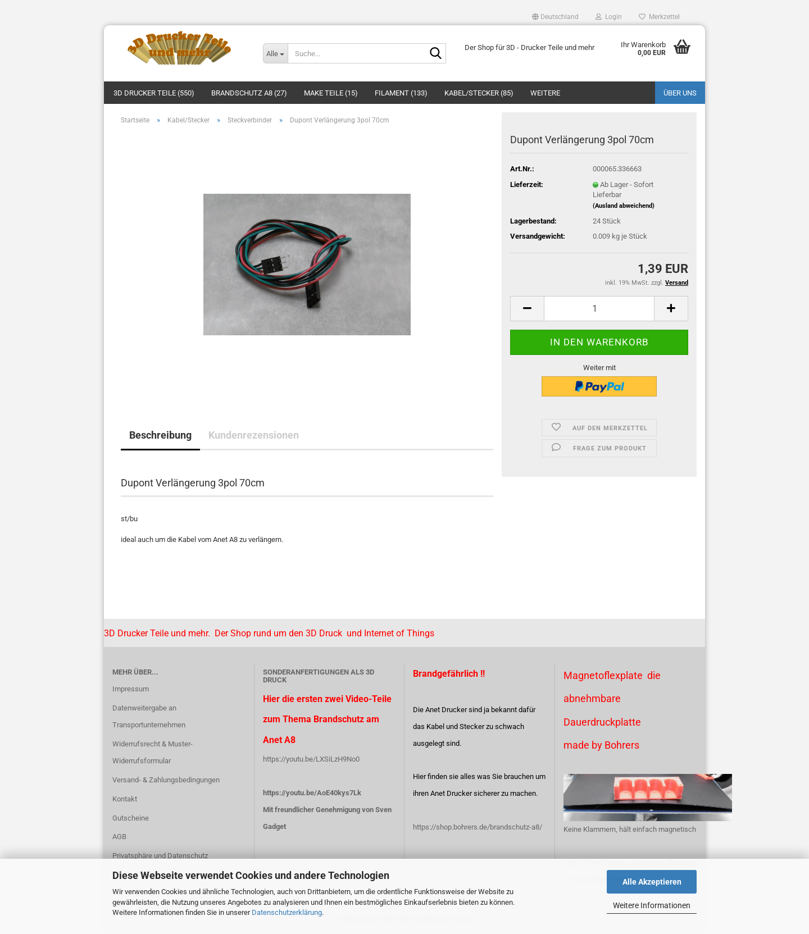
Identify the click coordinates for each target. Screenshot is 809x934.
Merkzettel (659, 17)
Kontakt (124, 799)
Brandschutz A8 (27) (249, 93)
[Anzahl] (599, 308)
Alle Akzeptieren (651, 881)
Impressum (130, 689)
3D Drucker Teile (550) (153, 93)
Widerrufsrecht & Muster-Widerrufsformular (152, 752)
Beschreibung (160, 435)
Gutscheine (130, 818)
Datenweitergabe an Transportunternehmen (148, 716)
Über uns (680, 93)
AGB (119, 836)
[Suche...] (275, 53)
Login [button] (609, 17)
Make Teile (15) (331, 93)
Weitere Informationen (651, 905)
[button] (555, 16)
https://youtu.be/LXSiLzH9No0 (311, 759)
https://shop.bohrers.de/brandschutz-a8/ (477, 827)
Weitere (545, 93)
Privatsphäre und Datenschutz (160, 855)
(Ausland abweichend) (624, 205)
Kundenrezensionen (253, 435)
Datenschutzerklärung (287, 912)
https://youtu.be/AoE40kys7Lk (312, 793)
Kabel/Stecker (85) (478, 93)
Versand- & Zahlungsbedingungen (166, 780)
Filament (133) (401, 93)
